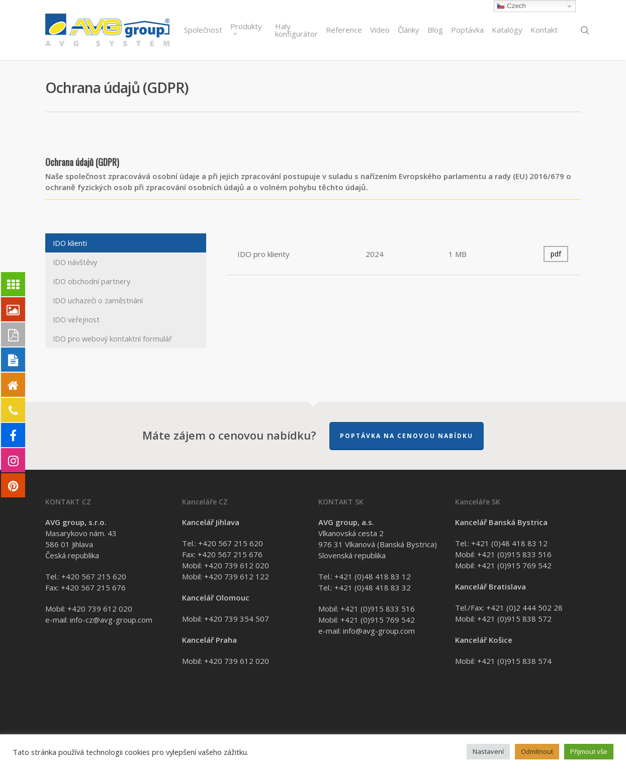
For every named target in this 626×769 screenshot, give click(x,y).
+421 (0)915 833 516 (377, 609)
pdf (556, 254)
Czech (511, 6)
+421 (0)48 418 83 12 (372, 576)
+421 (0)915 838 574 (514, 661)
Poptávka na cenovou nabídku (406, 436)
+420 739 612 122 (236, 576)
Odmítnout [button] (537, 751)
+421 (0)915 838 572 (514, 619)
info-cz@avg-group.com (111, 620)
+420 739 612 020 (99, 609)
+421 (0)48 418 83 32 (372, 587)
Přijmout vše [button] (588, 751)
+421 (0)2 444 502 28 (524, 608)
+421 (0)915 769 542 (377, 620)
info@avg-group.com (379, 631)
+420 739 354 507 (236, 619)
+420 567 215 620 (93, 576)
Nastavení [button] (488, 751)
